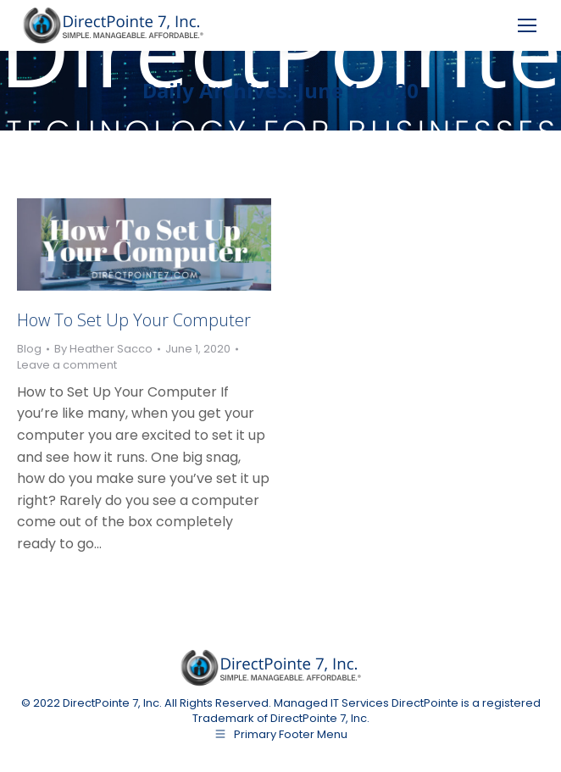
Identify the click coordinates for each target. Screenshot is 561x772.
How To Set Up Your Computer (134, 319)
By (103, 349)
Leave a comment (67, 365)
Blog (29, 349)
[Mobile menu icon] (527, 25)
